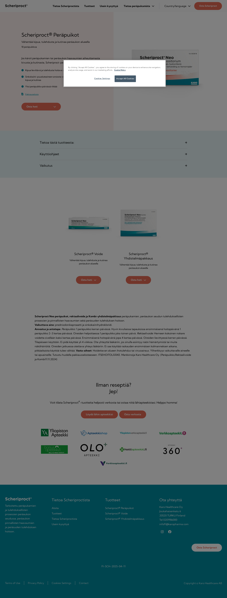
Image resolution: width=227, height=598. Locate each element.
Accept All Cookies (125, 78)
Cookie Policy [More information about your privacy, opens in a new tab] (120, 70)
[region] (114, 73)
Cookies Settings (102, 78)
